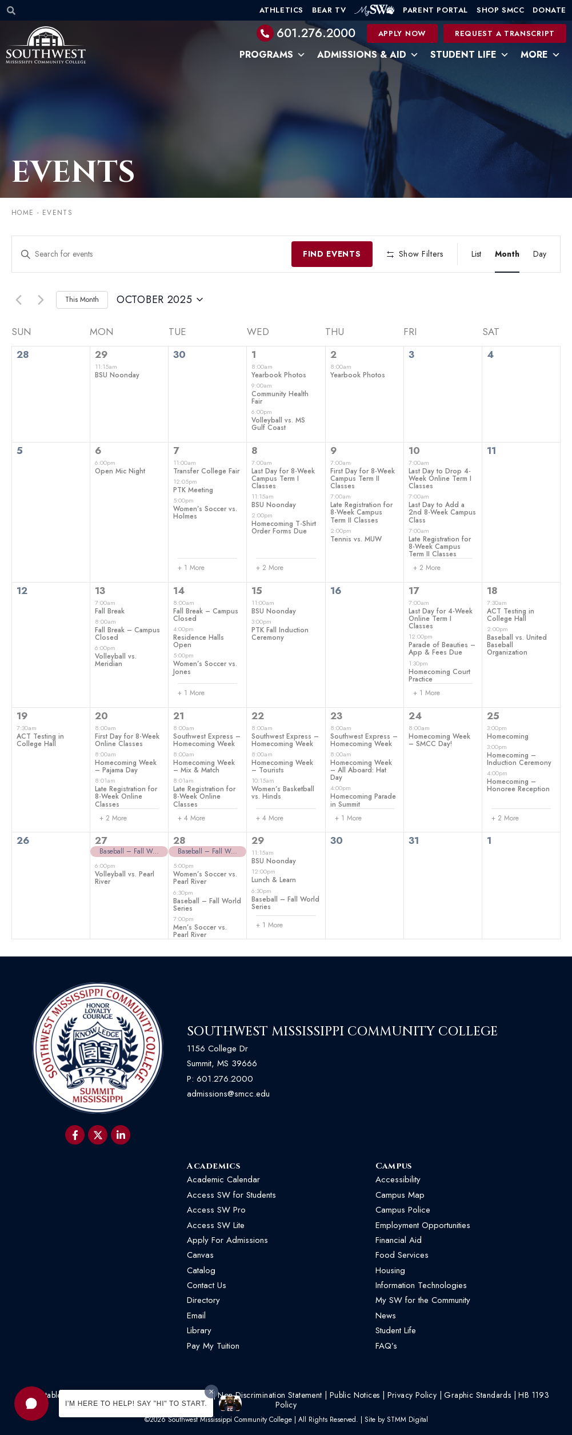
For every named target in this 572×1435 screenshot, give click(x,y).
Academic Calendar (223, 1179)
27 (101, 840)
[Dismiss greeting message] (211, 1391)
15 (256, 590)
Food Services (402, 1255)
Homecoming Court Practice (439, 675)
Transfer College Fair (206, 471)
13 (100, 590)
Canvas (200, 1255)
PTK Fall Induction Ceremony (280, 634)
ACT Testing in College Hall (510, 615)
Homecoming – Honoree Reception (518, 785)
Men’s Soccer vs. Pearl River (200, 931)
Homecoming (508, 736)
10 (414, 450)
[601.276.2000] (265, 33)
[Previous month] (18, 299)
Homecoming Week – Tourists (282, 766)
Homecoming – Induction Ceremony (519, 759)
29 (101, 354)
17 (414, 590)
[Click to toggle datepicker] (160, 300)
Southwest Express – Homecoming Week (207, 740)
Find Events (332, 254)
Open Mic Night (120, 471)
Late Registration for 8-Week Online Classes (126, 796)
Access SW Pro (216, 1209)
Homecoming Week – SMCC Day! (439, 740)
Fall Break (110, 611)
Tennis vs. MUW (356, 539)
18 (492, 590)
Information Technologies (421, 1285)
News (385, 1315)
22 (257, 716)
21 (178, 716)
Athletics (281, 10)
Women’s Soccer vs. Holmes (205, 512)
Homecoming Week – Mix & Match (204, 766)
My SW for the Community (422, 1300)
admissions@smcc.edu (228, 1093)
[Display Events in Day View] (539, 254)
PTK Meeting (193, 490)
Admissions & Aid (368, 54)
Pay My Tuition (213, 1346)
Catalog (201, 1270)
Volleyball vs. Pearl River (124, 878)
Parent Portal (435, 10)
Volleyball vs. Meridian (116, 660)
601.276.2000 (316, 33)
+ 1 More (191, 568)
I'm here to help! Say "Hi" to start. (136, 1404)
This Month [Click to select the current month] (82, 299)
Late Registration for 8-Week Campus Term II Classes (361, 512)
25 (493, 716)
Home (22, 213)
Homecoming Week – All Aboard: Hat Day (361, 770)
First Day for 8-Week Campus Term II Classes (362, 478)
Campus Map (400, 1195)
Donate (549, 10)
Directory (203, 1300)
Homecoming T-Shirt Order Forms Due (283, 527)
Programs (272, 54)
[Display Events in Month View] (507, 254)
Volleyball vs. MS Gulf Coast (278, 424)
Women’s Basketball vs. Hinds (282, 793)
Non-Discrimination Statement (270, 1395)
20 (101, 716)
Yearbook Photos (278, 375)
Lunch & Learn (273, 880)
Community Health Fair (280, 397)
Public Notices (355, 1395)
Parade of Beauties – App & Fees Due (442, 648)
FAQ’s (386, 1346)
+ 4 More (191, 818)
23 (336, 716)
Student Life (469, 54)
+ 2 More (269, 568)
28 (179, 840)
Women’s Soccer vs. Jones (205, 667)
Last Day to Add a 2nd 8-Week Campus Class (442, 512)
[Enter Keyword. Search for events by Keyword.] (151, 254)
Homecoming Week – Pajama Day (126, 766)
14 (179, 590)
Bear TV (329, 10)
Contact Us (206, 1285)
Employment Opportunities (424, 1225)
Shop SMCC (500, 10)
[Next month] (40, 299)
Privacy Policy (412, 1395)
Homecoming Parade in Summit (363, 800)
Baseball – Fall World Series (207, 905)
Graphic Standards (477, 1395)
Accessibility (398, 1179)
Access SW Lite (216, 1225)
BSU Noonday (117, 375)
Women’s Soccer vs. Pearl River (205, 878)
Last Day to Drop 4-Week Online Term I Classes (440, 478)
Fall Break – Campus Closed (127, 634)
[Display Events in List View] (476, 254)
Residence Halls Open (198, 641)
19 (22, 716)
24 (415, 716)
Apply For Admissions (227, 1240)
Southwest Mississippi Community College (342, 1031)
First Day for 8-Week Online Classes (127, 740)
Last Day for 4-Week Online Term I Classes (441, 618)
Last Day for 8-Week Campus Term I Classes (283, 478)
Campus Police (402, 1209)
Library (199, 1330)
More (541, 54)
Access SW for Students (231, 1195)
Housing (390, 1270)
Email (196, 1315)
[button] (31, 1403)
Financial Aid (398, 1240)
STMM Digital (407, 1419)
